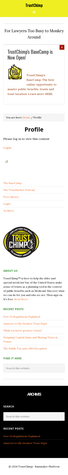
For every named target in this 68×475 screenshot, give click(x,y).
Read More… (22, 299)
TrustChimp (34, 5)
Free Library (11, 196)
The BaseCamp (12, 183)
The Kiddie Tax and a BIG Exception (25, 348)
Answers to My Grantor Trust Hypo (25, 323)
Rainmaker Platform (47, 466)
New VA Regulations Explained (21, 316)
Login (7, 148)
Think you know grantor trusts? (22, 330)
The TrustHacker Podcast (19, 190)
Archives (8, 210)
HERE (48, 94)
